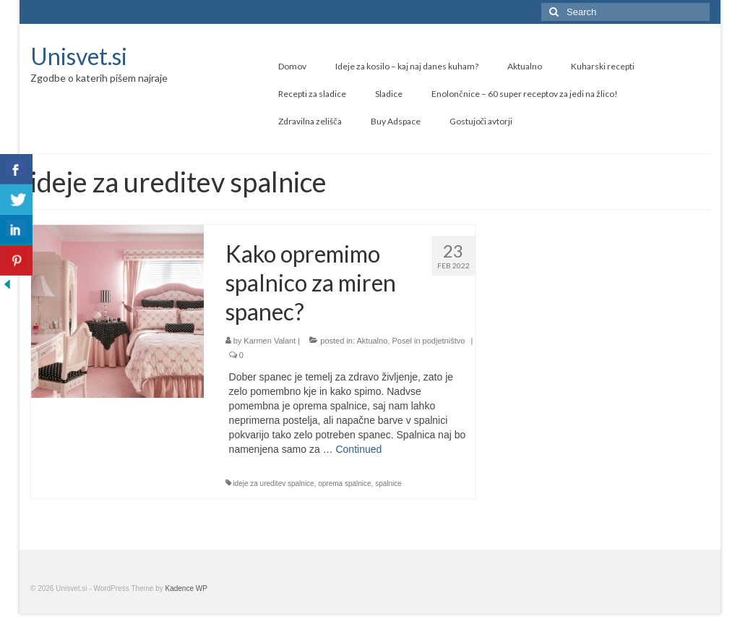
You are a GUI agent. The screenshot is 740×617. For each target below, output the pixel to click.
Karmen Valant (270, 340)
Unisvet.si (78, 56)
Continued (358, 449)
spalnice (388, 484)
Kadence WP (186, 588)
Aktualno (371, 340)
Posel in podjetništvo (428, 340)
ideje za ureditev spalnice (273, 484)
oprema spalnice (344, 484)
